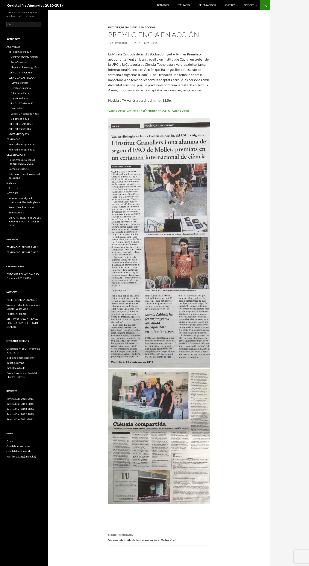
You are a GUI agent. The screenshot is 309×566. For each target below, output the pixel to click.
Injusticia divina (19, 98)
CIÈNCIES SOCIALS (20, 129)
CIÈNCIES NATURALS (21, 123)
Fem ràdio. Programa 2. (22, 149)
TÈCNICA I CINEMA (20, 52)
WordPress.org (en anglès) (21, 456)
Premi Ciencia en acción (138, 27)
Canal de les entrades (18, 446)
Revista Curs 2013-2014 (20, 409)
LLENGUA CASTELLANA (22, 77)
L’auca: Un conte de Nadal (25, 113)
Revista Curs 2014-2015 (20, 403)
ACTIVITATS (163, 5)
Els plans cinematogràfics (25, 67)
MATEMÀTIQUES (19, 134)
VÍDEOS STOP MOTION (24, 57)
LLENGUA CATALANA (21, 103)
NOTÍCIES (249, 5)
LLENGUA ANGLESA (20, 72)
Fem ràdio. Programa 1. (22, 144)
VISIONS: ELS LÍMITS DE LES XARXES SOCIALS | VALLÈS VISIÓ (25, 221)
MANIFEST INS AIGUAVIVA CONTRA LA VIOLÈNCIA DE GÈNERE (22, 322)
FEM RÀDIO (183, 5)
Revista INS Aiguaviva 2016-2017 (35, 5)
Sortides (229, 5)
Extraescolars (16, 212)
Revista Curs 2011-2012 (20, 419)
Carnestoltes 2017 (19, 168)
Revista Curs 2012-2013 (20, 414)
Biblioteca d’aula (20, 93)
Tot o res (13, 188)
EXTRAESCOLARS (16, 314)
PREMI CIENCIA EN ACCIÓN (22, 299)
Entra (9, 441)
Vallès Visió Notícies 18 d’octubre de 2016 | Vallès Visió (148, 111)
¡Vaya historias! (19, 82)
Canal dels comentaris (18, 451)
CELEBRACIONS (207, 5)
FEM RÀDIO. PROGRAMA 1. (22, 247)
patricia (152, 43)
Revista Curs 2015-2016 (20, 398)
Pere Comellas (19, 62)
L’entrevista (17, 108)
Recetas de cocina (21, 87)
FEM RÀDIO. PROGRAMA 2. (22, 252)
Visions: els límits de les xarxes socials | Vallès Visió (159, 537)
